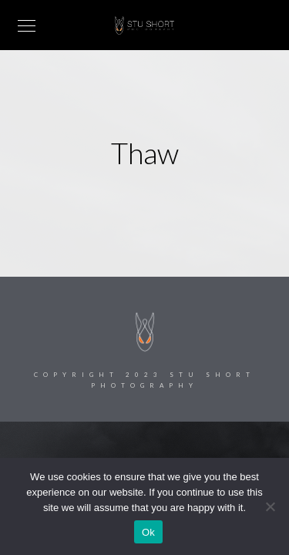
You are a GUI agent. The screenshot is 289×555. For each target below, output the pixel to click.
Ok (148, 532)
